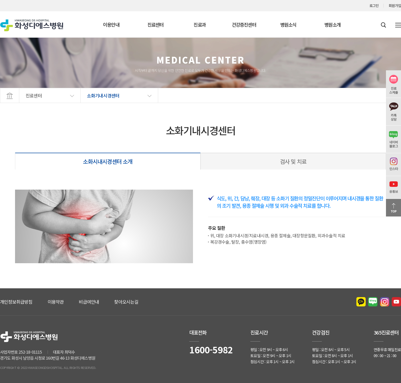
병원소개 (332, 24)
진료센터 (155, 24)
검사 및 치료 (293, 161)
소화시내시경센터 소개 (107, 161)
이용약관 (56, 301)
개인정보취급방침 (16, 301)
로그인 (374, 5)
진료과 (199, 24)
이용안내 (111, 24)
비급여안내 (89, 301)
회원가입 (395, 5)
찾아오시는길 (126, 301)
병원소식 (288, 24)
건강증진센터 (244, 24)
